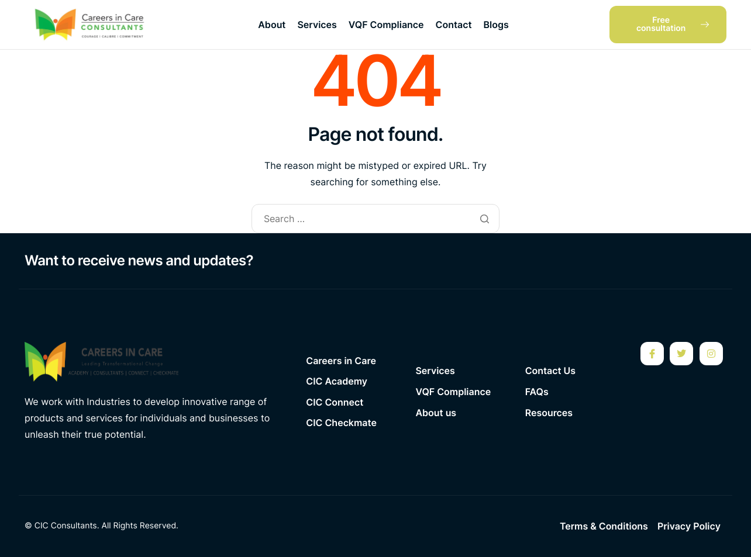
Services (316, 24)
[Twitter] (681, 353)
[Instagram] (711, 353)
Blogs (496, 24)
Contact (454, 24)
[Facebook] (652, 353)
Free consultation (672, 24)
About (271, 24)
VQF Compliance (386, 24)
